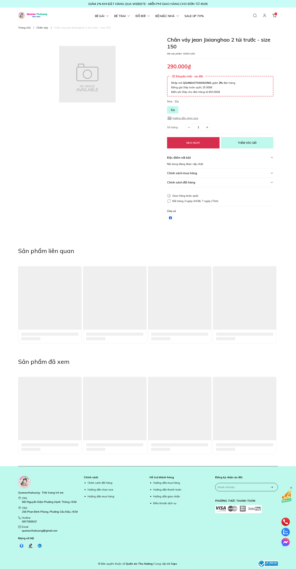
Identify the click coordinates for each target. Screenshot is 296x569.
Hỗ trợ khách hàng (162, 477)
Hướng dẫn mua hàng (101, 496)
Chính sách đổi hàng (100, 482)
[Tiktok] (30, 545)
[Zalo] (39, 545)
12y (172, 110)
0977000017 (29, 521)
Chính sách (91, 477)
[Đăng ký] (272, 487)
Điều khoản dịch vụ (164, 503)
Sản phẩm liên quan (46, 251)
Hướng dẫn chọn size (100, 489)
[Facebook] (21, 545)
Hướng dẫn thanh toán (167, 489)
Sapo (174, 563)
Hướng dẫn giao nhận (166, 496)
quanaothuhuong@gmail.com (39, 530)
